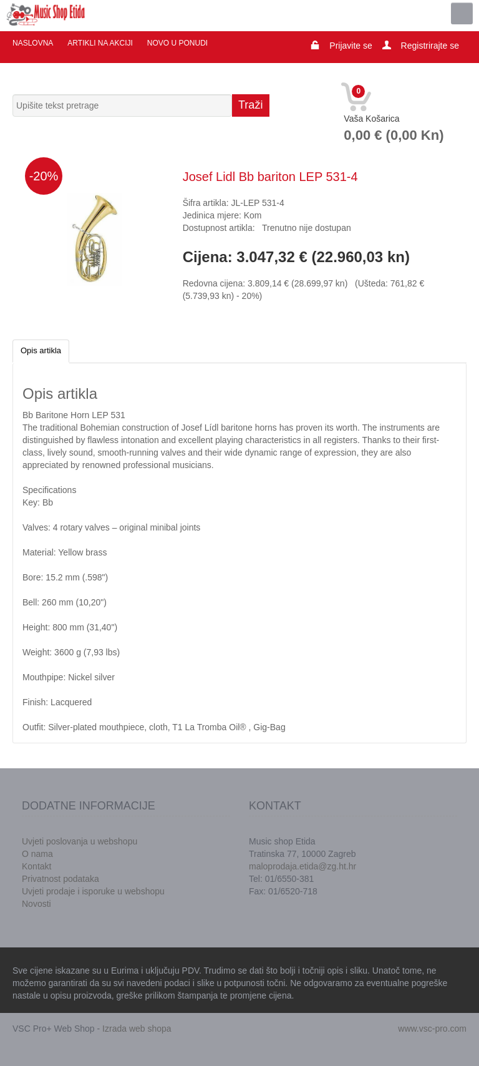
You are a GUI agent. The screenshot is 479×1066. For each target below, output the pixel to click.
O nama (37, 854)
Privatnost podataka (60, 879)
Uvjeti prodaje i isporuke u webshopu (93, 891)
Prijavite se (350, 46)
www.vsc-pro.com (432, 1029)
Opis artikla (41, 350)
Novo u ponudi (177, 43)
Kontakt (36, 866)
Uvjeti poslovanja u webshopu (79, 841)
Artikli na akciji (99, 43)
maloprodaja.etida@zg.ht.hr (302, 866)
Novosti (36, 904)
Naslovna (32, 43)
